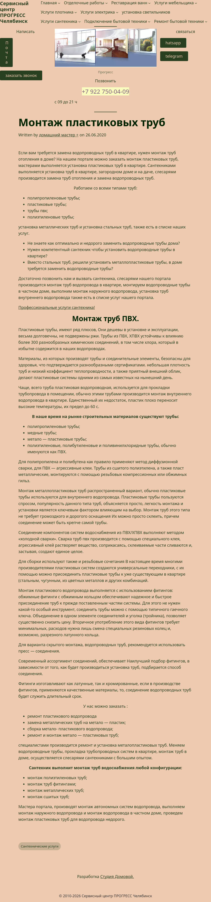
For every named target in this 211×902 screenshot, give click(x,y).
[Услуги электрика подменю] (117, 12)
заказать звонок (21, 75)
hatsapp (173, 42)
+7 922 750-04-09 (105, 91)
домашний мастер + (59, 135)
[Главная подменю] (59, 3)
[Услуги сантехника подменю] (79, 21)
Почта (6, 52)
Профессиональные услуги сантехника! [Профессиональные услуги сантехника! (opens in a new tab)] (56, 307)
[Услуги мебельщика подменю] (196, 3)
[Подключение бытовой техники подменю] (149, 21)
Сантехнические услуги (40, 846)
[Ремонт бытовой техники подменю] (206, 21)
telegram (174, 56)
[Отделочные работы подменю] (106, 3)
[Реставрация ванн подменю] (149, 3)
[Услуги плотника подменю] (75, 12)
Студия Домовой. (117, 876)
